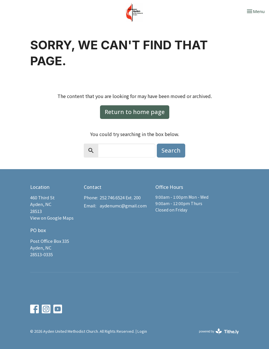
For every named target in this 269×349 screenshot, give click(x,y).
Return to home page (135, 112)
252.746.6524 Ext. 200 (120, 197)
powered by (219, 331)
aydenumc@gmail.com (123, 205)
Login (142, 331)
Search (171, 150)
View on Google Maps (52, 218)
